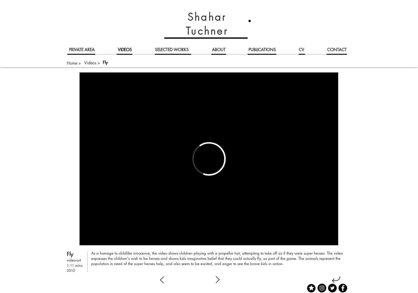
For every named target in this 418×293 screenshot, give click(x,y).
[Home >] (74, 63)
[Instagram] (322, 288)
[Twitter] (332, 288)
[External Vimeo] (209, 158)
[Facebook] (342, 288)
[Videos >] (92, 62)
